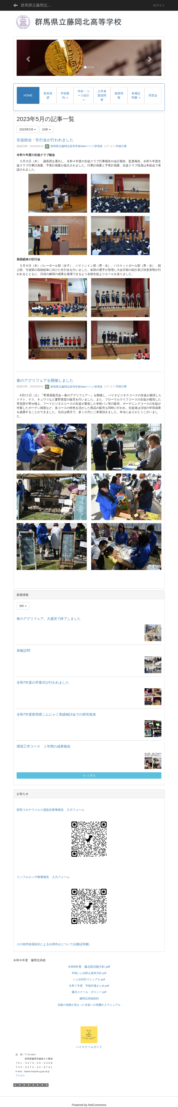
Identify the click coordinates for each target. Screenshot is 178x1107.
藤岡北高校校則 (89, 998)
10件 (46, 129)
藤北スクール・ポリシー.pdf (89, 992)
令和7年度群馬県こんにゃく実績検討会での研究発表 (56, 714)
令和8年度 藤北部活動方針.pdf (89, 966)
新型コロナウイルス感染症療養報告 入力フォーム (50, 809)
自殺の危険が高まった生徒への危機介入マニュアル (89, 1004)
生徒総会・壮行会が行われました (45, 140)
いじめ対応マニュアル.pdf (89, 979)
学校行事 (121, 146)
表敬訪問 (23, 650)
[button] (27, 58)
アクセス (20, 1075)
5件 (23, 606)
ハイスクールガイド (89, 1047)
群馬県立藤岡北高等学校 (38, 5)
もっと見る (89, 775)
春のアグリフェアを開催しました (45, 380)
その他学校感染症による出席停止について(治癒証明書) (53, 944)
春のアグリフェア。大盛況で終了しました (49, 618)
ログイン (159, 5)
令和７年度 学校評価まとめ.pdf (89, 985)
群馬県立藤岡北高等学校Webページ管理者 (73, 146)
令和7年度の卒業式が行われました (43, 682)
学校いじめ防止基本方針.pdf (89, 973)
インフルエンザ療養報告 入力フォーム (43, 877)
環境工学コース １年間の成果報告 (43, 746)
